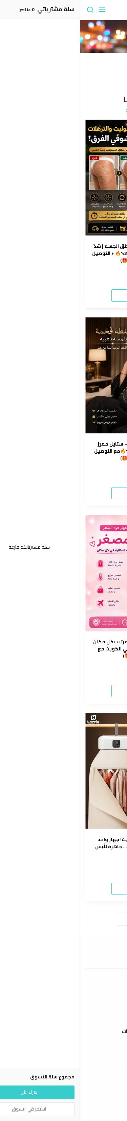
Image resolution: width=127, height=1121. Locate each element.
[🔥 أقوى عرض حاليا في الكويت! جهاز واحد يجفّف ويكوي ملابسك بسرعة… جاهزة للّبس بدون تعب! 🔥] (63, 771)
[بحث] (10, 10)
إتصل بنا (63, 1100)
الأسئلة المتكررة (63, 1110)
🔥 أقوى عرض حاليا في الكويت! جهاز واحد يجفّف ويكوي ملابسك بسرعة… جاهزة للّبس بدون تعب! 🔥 (63, 846)
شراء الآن (63, 295)
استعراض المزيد (64, 918)
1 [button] (66, 78)
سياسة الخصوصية (64, 1068)
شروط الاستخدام (63, 1048)
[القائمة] (22, 10)
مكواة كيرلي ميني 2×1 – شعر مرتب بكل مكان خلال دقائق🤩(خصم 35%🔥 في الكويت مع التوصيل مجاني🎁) (63, 649)
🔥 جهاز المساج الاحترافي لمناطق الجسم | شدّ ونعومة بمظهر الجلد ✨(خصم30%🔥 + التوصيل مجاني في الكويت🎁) (63, 253)
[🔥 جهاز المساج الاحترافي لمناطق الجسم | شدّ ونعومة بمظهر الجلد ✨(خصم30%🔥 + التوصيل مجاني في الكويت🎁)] (63, 178)
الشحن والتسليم (63, 1015)
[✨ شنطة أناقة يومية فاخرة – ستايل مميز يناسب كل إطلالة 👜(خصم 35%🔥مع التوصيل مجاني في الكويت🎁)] (63, 375)
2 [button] (60, 78)
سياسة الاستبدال (63, 1058)
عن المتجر (63, 996)
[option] (63, 52)
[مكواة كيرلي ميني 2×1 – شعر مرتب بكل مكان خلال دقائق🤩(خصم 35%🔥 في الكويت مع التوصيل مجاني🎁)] (63, 573)
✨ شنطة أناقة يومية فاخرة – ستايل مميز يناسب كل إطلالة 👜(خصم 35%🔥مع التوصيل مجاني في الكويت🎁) (63, 451)
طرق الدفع (64, 1006)
